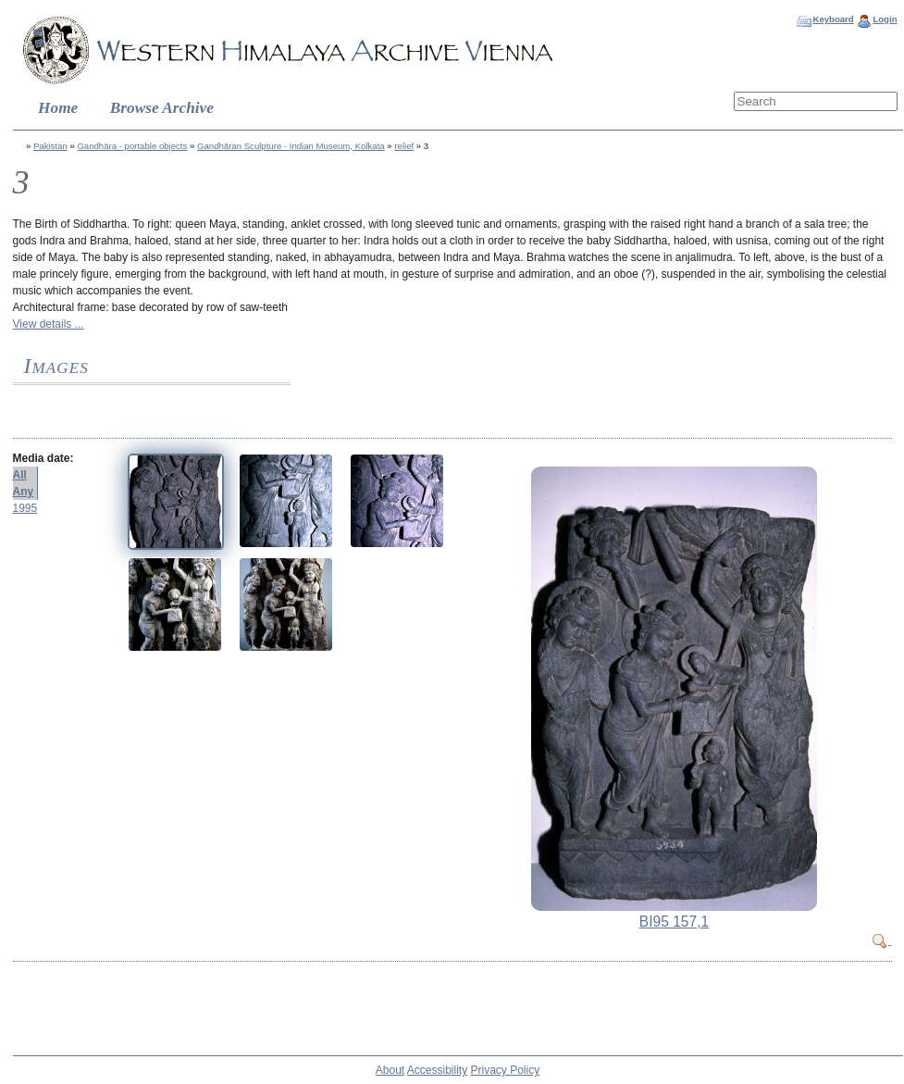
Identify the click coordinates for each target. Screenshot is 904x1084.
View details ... (48, 324)
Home (58, 108)
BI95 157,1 (674, 921)
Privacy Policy (505, 1070)
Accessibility (437, 1070)
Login (885, 19)
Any (23, 491)
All (20, 474)
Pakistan (50, 146)
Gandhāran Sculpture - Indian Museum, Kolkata (291, 146)
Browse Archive (162, 108)
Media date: (43, 458)
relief (404, 146)
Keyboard (832, 19)
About (390, 1070)
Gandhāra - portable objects (132, 146)
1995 (25, 508)
